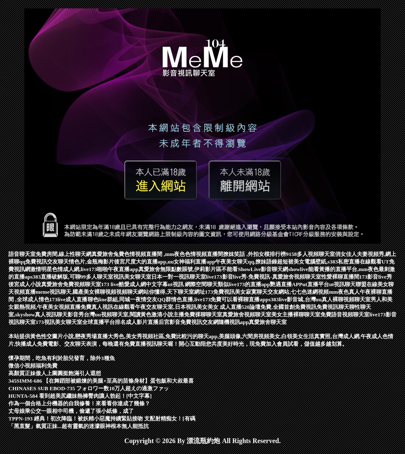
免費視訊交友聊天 (47, 261)
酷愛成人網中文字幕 (143, 284)
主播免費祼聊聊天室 (197, 314)
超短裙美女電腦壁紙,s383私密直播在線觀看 (329, 261)
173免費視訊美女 (225, 292)
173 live (110, 284)
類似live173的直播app (244, 284)
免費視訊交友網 (199, 322)
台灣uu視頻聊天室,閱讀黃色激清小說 (128, 314)
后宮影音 (169, 322)
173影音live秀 (375, 277)
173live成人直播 (68, 299)
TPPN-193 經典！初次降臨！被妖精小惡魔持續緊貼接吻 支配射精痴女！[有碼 (101, 418)
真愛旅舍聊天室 (268, 322)
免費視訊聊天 (333, 307)
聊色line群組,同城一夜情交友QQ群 (129, 299)
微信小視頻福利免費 (32, 366)
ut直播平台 (315, 284)
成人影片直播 (142, 322)
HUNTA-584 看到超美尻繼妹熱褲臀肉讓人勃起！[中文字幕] (80, 396)
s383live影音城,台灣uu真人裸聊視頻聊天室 (319, 299)
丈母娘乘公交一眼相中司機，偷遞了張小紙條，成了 (71, 411)
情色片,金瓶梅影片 (91, 261)
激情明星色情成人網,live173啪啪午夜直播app (84, 269)
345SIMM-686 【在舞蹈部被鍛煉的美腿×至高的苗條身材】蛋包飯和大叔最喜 (101, 381)
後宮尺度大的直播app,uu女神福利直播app (164, 261)
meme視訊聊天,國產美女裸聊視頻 (76, 292)
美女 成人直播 (224, 307)
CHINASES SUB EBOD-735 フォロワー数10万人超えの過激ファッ (88, 388)
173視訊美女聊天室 (59, 322)
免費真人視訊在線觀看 (107, 307)
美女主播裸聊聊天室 (295, 314)
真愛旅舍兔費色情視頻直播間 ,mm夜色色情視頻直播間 (157, 254)
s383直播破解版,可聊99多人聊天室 (72, 277)
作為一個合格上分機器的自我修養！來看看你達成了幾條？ (79, 403)
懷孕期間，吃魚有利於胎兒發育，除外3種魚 (61, 358)
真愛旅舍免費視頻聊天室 (71, 284)
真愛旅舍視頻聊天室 (246, 314)
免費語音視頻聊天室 (344, 314)
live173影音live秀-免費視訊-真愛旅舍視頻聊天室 (263, 277)
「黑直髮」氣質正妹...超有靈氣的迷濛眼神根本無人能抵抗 (78, 426)
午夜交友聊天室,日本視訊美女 (171, 307)
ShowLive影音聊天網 (263, 269)
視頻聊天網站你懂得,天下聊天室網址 (160, 292)
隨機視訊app (233, 322)
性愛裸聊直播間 (340, 277)
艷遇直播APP (286, 284)
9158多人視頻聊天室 (310, 254)
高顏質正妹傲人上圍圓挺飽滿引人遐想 (54, 373)
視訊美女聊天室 (132, 277)
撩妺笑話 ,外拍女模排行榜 (254, 254)
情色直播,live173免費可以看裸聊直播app (219, 299)
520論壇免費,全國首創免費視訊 (279, 307)
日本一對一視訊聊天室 (178, 277)
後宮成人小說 (24, 284)
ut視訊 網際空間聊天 (193, 284)
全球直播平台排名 (104, 322)
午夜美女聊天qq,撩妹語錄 (246, 261)
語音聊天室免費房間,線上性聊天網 (49, 254)
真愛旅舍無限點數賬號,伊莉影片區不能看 (188, 269)
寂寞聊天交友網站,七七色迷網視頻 (287, 292)
